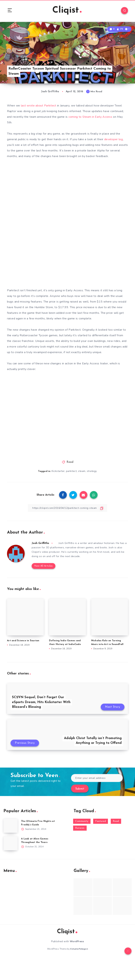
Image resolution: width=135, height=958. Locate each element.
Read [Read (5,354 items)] (116, 821)
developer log (113, 139)
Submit (79, 789)
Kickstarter (58, 471)
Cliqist (67, 10)
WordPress (77, 941)
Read (70, 462)
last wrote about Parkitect (38, 106)
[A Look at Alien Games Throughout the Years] (11, 843)
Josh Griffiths (40, 543)
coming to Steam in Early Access (90, 117)
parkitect (71, 471)
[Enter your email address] (97, 778)
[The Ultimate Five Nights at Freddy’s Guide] (11, 826)
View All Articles (43, 566)
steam (81, 471)
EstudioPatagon (79, 948)
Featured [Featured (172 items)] (100, 821)
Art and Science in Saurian (23, 640)
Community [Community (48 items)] (81, 821)
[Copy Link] (67, 508)
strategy (92, 471)
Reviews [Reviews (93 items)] (80, 828)
